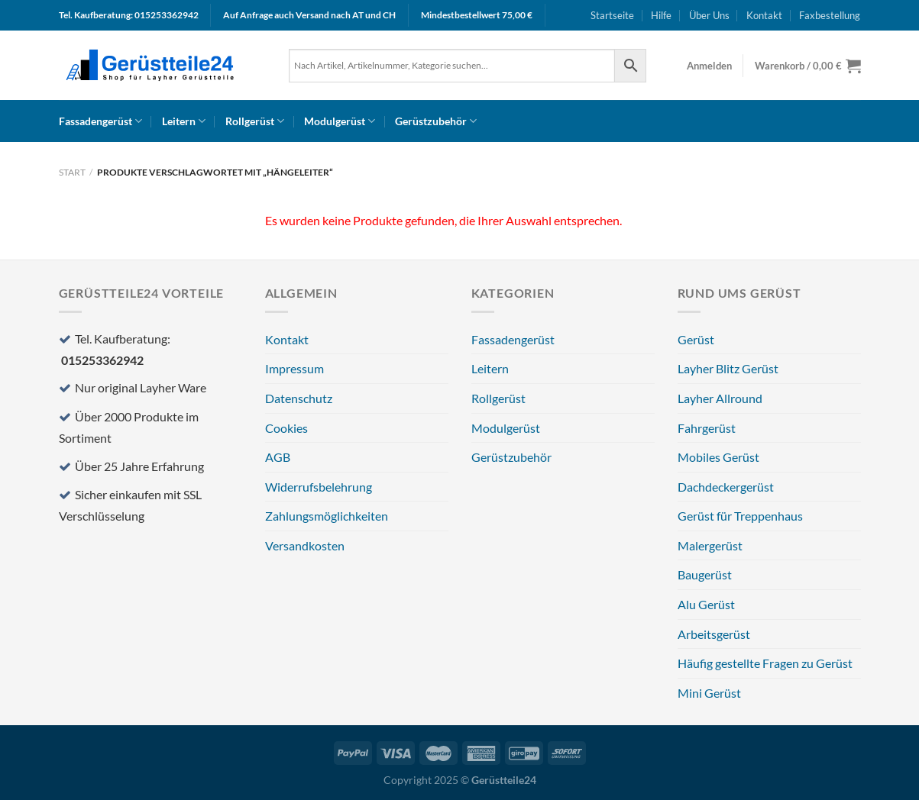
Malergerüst (710, 545)
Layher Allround (720, 398)
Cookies (286, 428)
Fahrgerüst (707, 428)
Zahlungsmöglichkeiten (326, 515)
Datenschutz (298, 398)
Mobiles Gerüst (718, 457)
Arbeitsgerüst (714, 634)
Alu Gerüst (706, 604)
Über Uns (709, 15)
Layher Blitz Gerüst (728, 368)
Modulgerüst (339, 121)
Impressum (294, 368)
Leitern (183, 121)
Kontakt (764, 15)
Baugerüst (705, 574)
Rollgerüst (254, 121)
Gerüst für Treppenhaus (740, 515)
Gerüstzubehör (436, 121)
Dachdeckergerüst (726, 486)
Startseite (612, 15)
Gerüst (696, 339)
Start (72, 172)
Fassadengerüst (100, 121)
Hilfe (661, 15)
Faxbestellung (829, 15)
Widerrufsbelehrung (318, 486)
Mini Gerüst (709, 692)
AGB (277, 457)
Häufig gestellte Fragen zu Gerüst (765, 663)
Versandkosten (305, 545)
